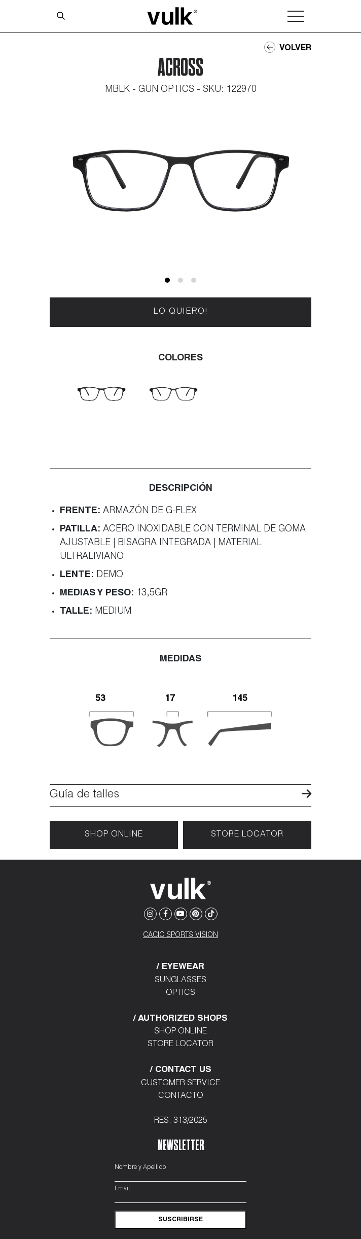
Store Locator (180, 1045)
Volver (287, 48)
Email (122, 1189)
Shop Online (114, 835)
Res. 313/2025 (180, 1121)
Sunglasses (180, 981)
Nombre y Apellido (140, 1167)
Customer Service (180, 1084)
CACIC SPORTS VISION (180, 935)
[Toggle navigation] (295, 16)
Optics (180, 993)
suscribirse (180, 1220)
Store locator (247, 835)
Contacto (180, 1096)
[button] (167, 280)
